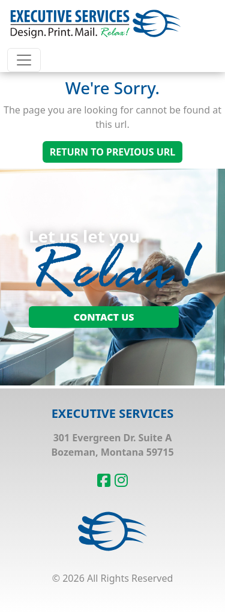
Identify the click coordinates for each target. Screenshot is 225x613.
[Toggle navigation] (24, 60)
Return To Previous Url (112, 152)
